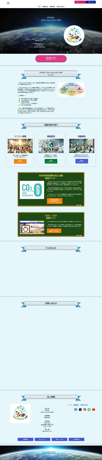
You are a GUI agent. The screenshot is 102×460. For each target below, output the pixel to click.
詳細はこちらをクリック (20, 161)
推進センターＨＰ (80, 2)
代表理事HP (76, 439)
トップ (69, 405)
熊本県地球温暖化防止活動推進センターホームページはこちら (54, 201)
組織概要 (25, 439)
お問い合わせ (91, 2)
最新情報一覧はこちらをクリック (51, 58)
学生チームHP (59, 439)
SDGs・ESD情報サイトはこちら (54, 231)
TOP (39, 6)
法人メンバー (42, 439)
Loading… (51, 347)
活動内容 (52, 6)
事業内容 (45, 6)
